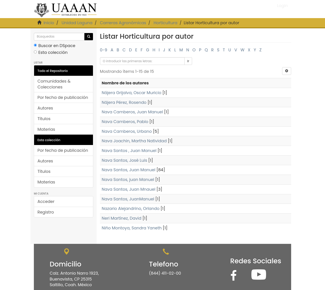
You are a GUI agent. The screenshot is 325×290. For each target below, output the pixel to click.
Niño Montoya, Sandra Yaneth (132, 228)
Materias (46, 129)
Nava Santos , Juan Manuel (129, 150)
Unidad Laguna (77, 23)
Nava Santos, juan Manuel (128, 179)
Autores (45, 108)
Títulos (44, 118)
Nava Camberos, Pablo (125, 121)
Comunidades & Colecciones (54, 84)
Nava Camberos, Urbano (127, 131)
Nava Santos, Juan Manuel (129, 170)
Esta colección (51, 52)
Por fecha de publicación (62, 97)
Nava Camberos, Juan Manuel (132, 112)
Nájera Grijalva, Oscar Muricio (131, 92)
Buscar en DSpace (54, 45)
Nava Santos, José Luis (124, 160)
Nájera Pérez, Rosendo (124, 102)
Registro (45, 212)
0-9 (103, 50)
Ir (188, 61)
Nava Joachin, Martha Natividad (134, 141)
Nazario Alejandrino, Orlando (131, 208)
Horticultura (165, 23)
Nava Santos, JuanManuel (128, 199)
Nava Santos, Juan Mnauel (129, 189)
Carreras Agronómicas (123, 23)
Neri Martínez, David (122, 218)
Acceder (45, 201)
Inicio (49, 23)
